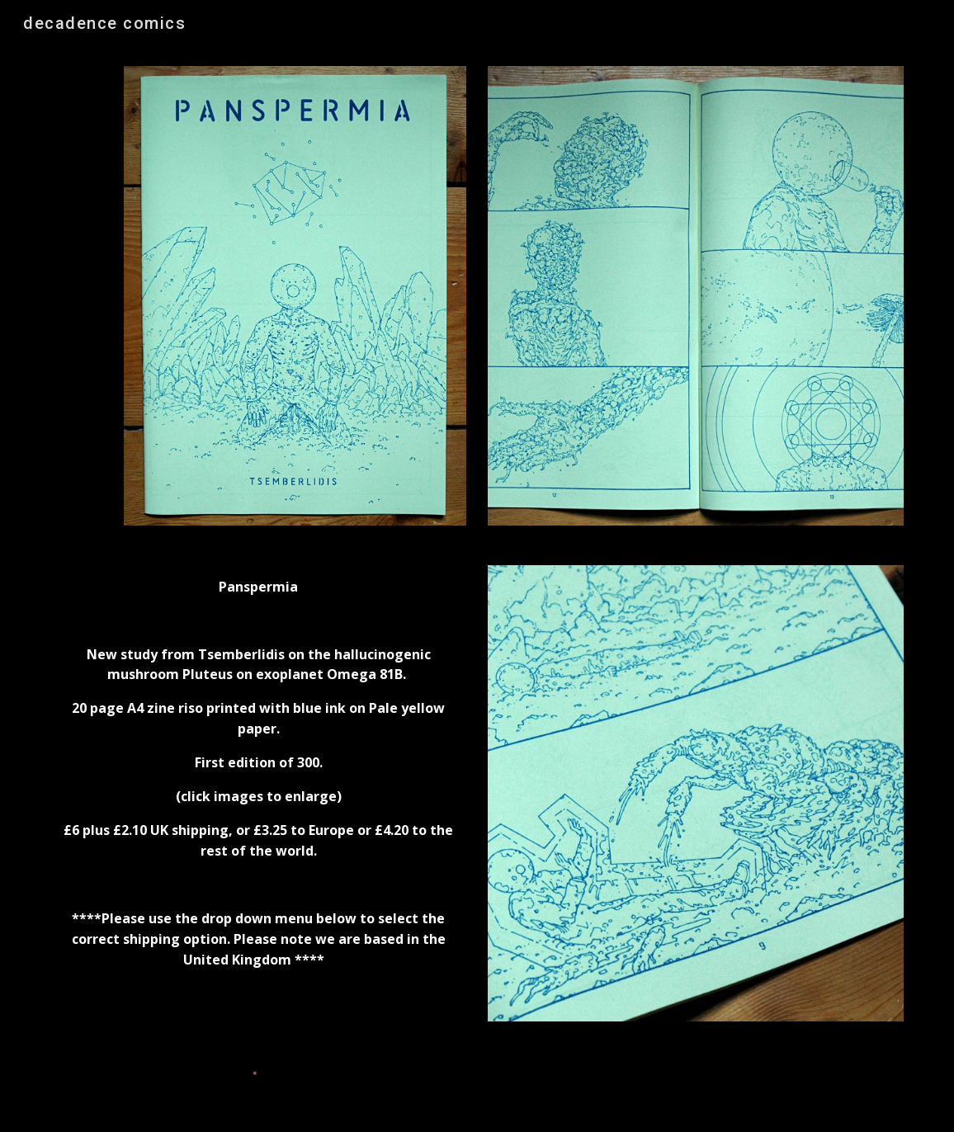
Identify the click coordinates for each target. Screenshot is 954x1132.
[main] (258, 790)
